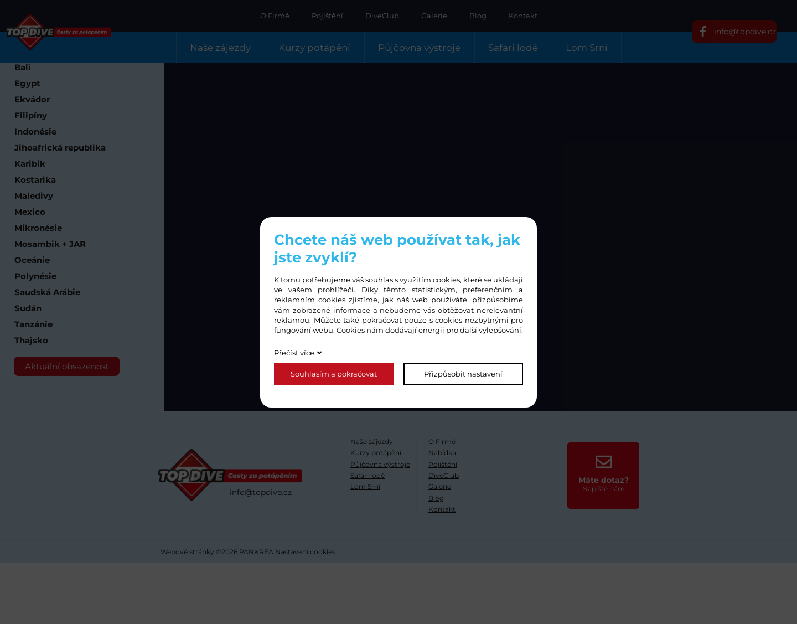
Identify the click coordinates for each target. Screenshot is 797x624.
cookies (446, 279)
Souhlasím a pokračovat (334, 373)
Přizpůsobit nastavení (463, 373)
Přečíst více (294, 352)
